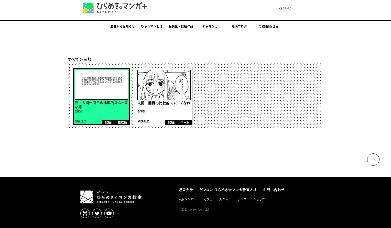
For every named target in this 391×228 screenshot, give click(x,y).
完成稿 (122, 122)
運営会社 (186, 189)
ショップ (259, 199)
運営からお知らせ (122, 26)
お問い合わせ (274, 189)
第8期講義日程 (268, 26)
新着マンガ (210, 26)
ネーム (185, 122)
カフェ (208, 199)
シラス (242, 199)
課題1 (109, 122)
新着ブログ (239, 26)
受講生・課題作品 (181, 26)
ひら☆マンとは (151, 26)
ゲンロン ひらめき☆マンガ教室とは (228, 189)
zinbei (79, 111)
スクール (225, 199)
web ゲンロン (188, 199)
